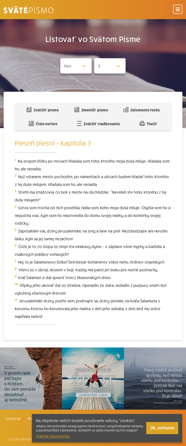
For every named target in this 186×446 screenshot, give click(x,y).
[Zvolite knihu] (76, 66)
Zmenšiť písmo (91, 109)
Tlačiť (148, 123)
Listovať (13, 418)
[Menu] (177, 10)
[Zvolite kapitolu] (110, 66)
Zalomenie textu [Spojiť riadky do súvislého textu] (142, 109)
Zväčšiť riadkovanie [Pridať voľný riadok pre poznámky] (98, 123)
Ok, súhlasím (162, 428)
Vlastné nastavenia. (53, 435)
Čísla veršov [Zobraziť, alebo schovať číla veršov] (43, 123)
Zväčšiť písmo (42, 109)
